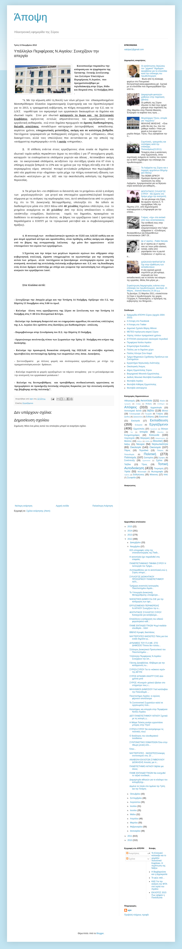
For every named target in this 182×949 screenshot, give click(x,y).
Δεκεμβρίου (135, 542)
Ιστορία (144, 431)
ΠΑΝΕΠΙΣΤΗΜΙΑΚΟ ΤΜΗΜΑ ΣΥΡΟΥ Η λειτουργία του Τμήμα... (148, 564)
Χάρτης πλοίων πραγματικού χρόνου (144, 335)
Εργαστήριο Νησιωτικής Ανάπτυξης (143, 363)
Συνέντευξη (129, 460)
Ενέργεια (138, 425)
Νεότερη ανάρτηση (23, 506)
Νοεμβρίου (135, 546)
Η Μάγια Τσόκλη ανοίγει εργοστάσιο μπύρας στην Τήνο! (146, 723)
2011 (130, 836)
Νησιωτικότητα (160, 444)
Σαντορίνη (148, 457)
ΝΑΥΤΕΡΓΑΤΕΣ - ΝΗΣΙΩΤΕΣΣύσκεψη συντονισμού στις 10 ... (147, 754)
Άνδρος (149, 404)
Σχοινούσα (146, 460)
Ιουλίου (133, 806)
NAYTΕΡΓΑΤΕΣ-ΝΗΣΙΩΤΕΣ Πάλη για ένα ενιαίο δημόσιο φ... (149, 637)
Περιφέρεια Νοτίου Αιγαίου (139, 342)
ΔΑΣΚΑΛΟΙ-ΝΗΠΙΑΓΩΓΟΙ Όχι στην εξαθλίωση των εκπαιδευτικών (153, 264)
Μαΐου (133, 814)
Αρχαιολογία (156, 407)
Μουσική (158, 440)
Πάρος (127, 450)
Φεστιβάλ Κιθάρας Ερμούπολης (141, 384)
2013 (130, 535)
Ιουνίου (133, 810)
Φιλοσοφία (142, 472)
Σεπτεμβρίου (136, 798)
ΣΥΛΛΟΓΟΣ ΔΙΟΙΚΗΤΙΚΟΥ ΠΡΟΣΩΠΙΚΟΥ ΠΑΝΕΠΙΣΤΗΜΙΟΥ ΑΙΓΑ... (147, 579)
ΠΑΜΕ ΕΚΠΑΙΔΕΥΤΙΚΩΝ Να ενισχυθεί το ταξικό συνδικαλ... (148, 774)
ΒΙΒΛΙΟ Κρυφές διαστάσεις (142, 632)
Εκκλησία (135, 420)
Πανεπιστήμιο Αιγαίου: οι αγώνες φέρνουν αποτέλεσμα (145, 697)
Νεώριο (140, 444)
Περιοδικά (143, 450)
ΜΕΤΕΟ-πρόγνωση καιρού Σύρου (142, 332)
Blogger (100, 933)
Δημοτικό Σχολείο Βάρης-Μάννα (141, 328)
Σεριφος (161, 458)
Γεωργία (148, 414)
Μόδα (147, 441)
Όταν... (133, 749)
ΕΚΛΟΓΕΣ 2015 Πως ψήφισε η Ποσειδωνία (159, 895)
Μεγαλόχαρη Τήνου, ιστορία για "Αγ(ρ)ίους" (154, 119)
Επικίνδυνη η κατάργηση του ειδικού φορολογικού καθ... (146, 620)
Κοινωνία (154, 435)
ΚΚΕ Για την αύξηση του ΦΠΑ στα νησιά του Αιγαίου (159, 885)
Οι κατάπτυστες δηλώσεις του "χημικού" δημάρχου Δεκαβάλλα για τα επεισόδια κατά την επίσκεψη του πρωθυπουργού (154, 71)
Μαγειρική (145, 438)
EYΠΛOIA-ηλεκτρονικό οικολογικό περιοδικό (147, 339)
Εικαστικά (163, 416)
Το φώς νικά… (158, 878)
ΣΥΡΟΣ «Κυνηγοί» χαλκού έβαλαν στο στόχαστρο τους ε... (147, 683)
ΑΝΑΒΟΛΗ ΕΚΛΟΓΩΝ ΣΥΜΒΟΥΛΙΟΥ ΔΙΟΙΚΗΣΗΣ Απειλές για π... (147, 760)
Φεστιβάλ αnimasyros (137, 388)
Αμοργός (127, 404)
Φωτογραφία (157, 471)
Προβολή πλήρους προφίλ (136, 915)
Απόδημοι (160, 404)
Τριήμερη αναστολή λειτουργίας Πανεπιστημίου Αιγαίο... (144, 587)
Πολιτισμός (130, 457)
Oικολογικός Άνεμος (136, 366)
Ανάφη (138, 404)
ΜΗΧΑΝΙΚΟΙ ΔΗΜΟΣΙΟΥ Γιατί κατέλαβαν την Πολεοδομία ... (149, 690)
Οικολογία (135, 447)
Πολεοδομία (129, 454)
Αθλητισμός (129, 400)
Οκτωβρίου (135, 794)
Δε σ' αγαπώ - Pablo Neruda (154, 241)
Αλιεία (162, 401)
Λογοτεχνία (129, 438)
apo (129, 910)
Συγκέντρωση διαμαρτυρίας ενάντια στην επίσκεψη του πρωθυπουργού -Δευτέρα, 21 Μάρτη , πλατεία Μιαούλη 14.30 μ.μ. (147, 288)
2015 (130, 526)
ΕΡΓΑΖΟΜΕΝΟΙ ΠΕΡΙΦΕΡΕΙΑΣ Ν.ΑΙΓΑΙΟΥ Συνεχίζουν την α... (145, 606)
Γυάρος (159, 413)
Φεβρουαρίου (136, 826)
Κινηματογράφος (132, 435)
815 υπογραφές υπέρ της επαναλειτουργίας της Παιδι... (144, 551)
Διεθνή (127, 417)
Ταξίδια (127, 464)
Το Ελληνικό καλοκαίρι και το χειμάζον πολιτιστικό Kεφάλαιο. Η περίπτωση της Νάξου (159, 860)
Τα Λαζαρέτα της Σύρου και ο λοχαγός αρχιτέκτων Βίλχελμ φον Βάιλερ (154, 170)
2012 (130, 539)
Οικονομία (155, 447)
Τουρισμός (159, 468)
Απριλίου (134, 818)
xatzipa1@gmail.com (134, 49)
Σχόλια (159, 460)
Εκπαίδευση (159, 420)
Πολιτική (150, 454)
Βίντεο (165, 410)
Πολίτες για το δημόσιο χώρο (140, 349)
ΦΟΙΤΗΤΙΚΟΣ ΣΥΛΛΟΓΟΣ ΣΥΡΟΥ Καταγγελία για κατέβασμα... (146, 613)
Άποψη (30, 17)
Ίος (131, 432)
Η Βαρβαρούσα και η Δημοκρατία (159, 873)
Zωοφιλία (131, 477)
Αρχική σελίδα (62, 506)
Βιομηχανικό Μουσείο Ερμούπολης (143, 373)
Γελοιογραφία (134, 414)
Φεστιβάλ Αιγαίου (135, 381)
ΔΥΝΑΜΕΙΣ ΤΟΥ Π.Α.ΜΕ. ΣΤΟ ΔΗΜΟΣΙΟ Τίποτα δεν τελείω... (145, 644)
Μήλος (139, 441)
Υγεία (127, 471)
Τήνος (144, 464)
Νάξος (127, 444)
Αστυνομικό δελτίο (133, 410)
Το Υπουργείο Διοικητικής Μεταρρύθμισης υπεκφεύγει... (144, 593)
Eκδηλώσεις (138, 474)
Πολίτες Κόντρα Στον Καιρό (139, 353)
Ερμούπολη (139, 429)
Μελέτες (128, 441)
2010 (130, 840)
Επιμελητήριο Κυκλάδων (138, 346)
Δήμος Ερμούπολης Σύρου (139, 370)
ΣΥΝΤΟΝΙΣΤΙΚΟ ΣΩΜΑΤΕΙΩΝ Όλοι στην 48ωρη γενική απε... (148, 743)
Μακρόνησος (160, 438)
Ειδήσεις (150, 416)
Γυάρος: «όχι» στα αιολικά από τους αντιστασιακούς (153, 218)
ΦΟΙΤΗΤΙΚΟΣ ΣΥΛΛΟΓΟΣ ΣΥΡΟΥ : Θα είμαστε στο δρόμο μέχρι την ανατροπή (153, 194)
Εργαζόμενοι (28, 403)
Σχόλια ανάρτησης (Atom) (38, 511)
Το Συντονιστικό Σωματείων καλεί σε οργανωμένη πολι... (146, 703)
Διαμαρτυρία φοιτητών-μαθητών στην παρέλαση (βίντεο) (152, 97)
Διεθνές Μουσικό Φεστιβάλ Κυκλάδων (144, 377)
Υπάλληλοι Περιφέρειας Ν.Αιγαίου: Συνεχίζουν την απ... (146, 657)
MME (166, 475)
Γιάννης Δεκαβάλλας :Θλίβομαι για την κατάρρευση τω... (147, 664)
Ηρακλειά (153, 429)
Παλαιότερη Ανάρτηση (102, 506)
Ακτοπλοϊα (146, 400)
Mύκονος (154, 474)
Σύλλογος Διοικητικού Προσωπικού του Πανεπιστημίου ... (148, 650)
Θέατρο (164, 429)
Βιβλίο (150, 410)
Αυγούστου (135, 802)
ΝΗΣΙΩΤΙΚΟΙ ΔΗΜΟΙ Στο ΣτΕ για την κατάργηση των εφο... (146, 600)
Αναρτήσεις (132, 853)
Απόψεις (130, 407)
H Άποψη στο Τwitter (136, 324)
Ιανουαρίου (135, 831)
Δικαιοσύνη (138, 417)
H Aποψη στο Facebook (138, 321)
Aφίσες (127, 475)
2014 (130, 531)
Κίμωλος (160, 432)
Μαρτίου (134, 822)
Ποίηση (160, 450)
